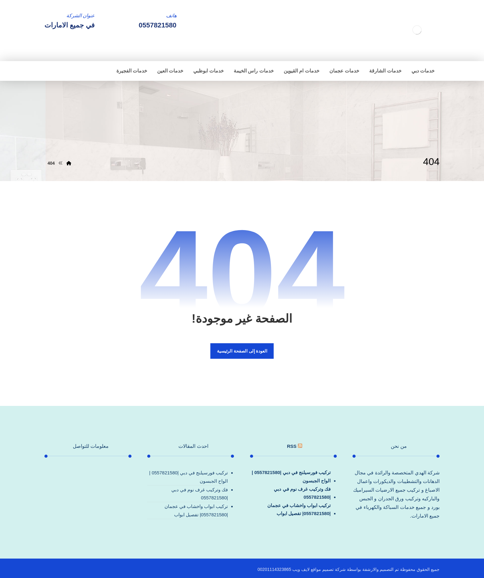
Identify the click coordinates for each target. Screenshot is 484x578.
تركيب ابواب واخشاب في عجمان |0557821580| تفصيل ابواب (299, 509)
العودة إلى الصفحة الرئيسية (242, 351)
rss (292, 446)
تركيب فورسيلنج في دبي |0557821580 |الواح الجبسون (291, 476)
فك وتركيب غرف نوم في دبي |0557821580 (302, 493)
